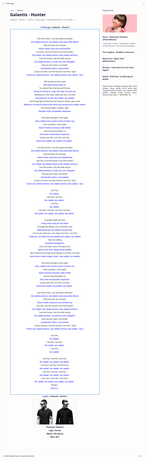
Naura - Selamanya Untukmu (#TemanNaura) (119, 39)
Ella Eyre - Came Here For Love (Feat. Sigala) (122, 69)
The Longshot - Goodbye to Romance (123, 53)
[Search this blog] (48, 3)
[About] (4, 16)
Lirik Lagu (10, 3)
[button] (143, 3)
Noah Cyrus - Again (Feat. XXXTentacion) (118, 60)
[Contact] (4, 20)
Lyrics (50, 397)
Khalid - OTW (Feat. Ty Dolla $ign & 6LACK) (122, 79)
